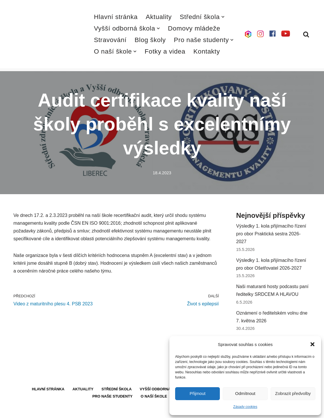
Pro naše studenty (112, 396)
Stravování (110, 39)
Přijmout (197, 393)
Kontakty (206, 51)
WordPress (56, 410)
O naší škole (154, 396)
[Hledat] (306, 34)
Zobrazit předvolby (293, 393)
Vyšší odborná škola (162, 389)
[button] (312, 344)
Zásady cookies (245, 407)
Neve (19, 410)
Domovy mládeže (194, 28)
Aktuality (159, 16)
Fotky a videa (165, 51)
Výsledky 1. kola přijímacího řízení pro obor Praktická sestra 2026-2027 (271, 234)
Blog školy (150, 39)
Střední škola (117, 389)
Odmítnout (245, 393)
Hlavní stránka (116, 16)
